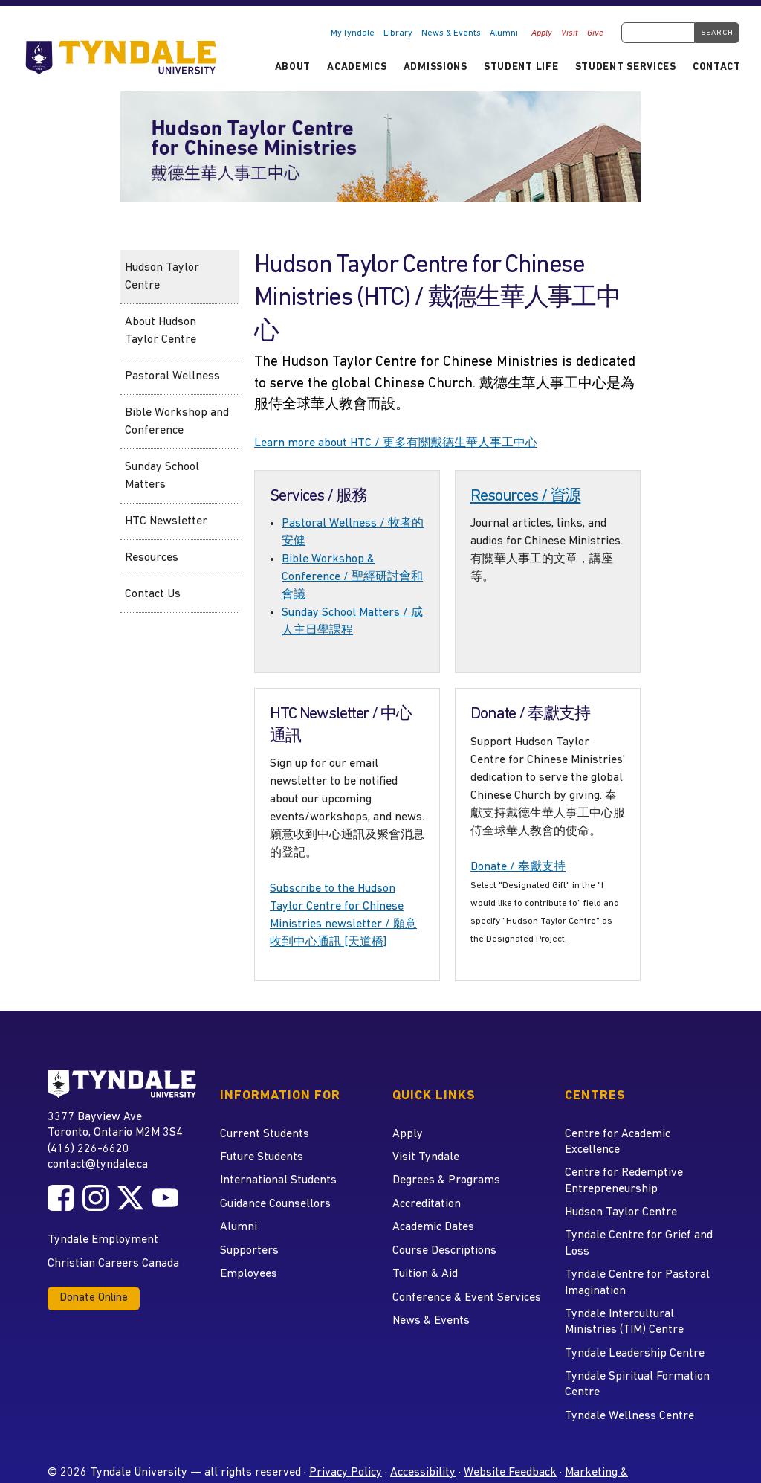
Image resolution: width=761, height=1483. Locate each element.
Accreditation (426, 1204)
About (293, 67)
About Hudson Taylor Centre (160, 331)
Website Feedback (510, 1473)
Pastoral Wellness (172, 376)
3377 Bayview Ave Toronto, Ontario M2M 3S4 (115, 1124)
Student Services (625, 67)
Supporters (249, 1251)
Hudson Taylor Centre (162, 277)
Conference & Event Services (466, 1298)
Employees (248, 1274)
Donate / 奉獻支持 (518, 867)
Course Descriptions (444, 1251)
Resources (151, 558)
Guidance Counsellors (275, 1204)
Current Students (264, 1134)
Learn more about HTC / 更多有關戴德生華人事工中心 (395, 443)
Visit (569, 33)
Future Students (261, 1157)
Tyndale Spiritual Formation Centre (637, 1384)
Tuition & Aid (425, 1274)
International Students (278, 1180)
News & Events (451, 33)
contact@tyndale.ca (98, 1165)
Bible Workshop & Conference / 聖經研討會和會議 (352, 577)
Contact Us (153, 594)
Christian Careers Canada (113, 1264)
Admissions (435, 67)
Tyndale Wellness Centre (629, 1416)
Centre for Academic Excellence (617, 1142)
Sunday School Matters (162, 476)
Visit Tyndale (425, 1157)
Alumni (504, 33)
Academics (356, 67)
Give (595, 33)
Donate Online (93, 1298)
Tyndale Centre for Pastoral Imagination (637, 1282)
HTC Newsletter (166, 521)
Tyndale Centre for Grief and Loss (639, 1243)
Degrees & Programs (446, 1180)
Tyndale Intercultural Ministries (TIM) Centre (624, 1322)
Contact (717, 67)
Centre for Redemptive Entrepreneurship (624, 1180)
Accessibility (423, 1473)
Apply (541, 33)
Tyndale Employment (103, 1240)
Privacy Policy (345, 1473)
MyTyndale (353, 33)
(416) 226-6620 (88, 1149)
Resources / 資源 (525, 496)
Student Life (521, 67)
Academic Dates (433, 1227)
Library (397, 33)
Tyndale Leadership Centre (635, 1354)
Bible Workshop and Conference (177, 422)
